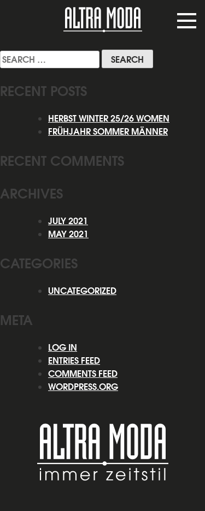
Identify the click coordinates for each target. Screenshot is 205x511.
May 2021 (68, 234)
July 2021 (68, 221)
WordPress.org (83, 387)
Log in (62, 347)
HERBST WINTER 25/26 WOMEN (108, 118)
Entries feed (74, 360)
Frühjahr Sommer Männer (108, 131)
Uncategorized (82, 291)
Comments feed (83, 374)
